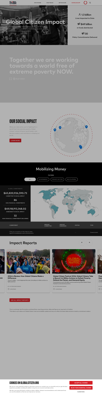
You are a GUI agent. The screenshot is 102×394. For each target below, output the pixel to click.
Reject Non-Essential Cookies (81, 388)
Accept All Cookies (81, 383)
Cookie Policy (81, 391)
